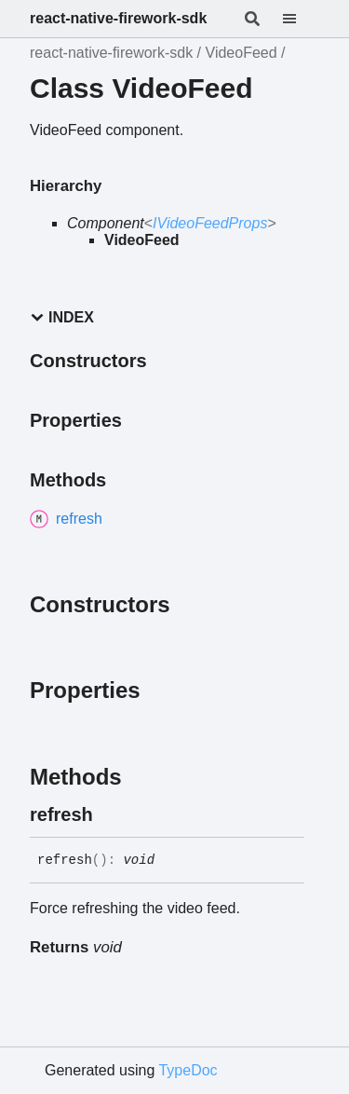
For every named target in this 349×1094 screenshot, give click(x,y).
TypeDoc (187, 1070)
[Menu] (300, 18)
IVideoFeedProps (210, 223)
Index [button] (62, 317)
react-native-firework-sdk (118, 18)
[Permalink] (110, 814)
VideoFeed (241, 53)
